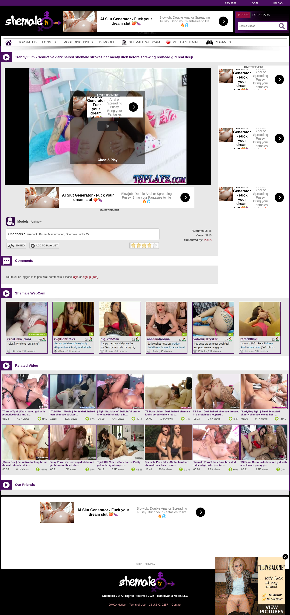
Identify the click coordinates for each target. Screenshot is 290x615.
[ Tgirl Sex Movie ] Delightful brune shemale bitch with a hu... (118, 413)
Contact (176, 604)
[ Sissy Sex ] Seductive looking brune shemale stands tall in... (25, 463)
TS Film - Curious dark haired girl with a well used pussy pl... (264, 463)
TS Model (106, 42)
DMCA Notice (117, 604)
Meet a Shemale (183, 42)
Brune (43, 234)
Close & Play (107, 160)
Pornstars (261, 15)
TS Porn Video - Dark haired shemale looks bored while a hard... (167, 413)
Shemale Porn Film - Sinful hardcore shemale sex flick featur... (167, 463)
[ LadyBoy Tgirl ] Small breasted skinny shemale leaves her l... (260, 413)
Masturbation (56, 234)
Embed (16, 245)
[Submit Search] (282, 26)
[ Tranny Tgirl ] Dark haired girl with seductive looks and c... (23, 413)
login (76, 277)
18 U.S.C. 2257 (158, 604)
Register (231, 3)
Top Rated (27, 42)
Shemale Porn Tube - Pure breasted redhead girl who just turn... (214, 463)
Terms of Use (137, 604)
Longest (50, 42)
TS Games (218, 42)
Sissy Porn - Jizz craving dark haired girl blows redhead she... (72, 463)
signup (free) (90, 277)
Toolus (208, 240)
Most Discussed (78, 42)
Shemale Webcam (140, 42)
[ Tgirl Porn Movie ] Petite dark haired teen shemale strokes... (72, 413)
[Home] (9, 42)
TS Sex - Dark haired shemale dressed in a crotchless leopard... (216, 413)
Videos (243, 15)
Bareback (32, 234)
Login (254, 3)
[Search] (258, 25)
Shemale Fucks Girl (78, 234)
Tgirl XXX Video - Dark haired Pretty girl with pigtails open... (119, 463)
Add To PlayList (44, 245)
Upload (278, 3)
